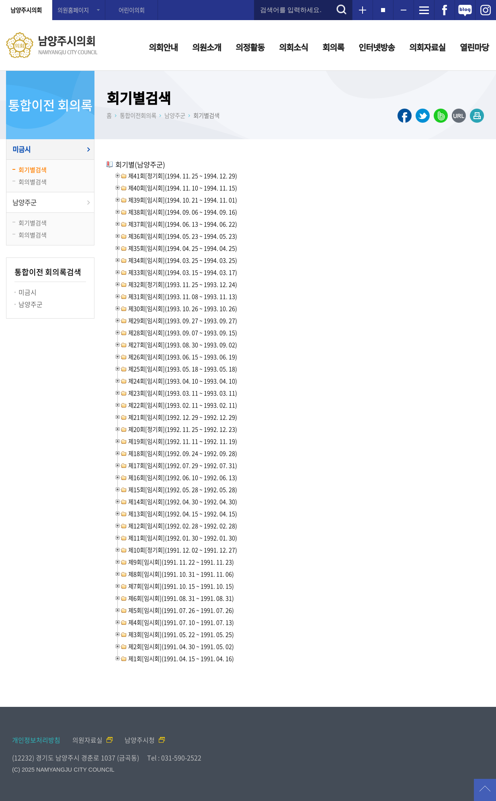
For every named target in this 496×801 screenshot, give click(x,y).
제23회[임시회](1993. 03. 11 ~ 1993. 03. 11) (182, 393)
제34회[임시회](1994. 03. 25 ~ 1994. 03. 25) (182, 260)
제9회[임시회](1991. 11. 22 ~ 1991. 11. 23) (181, 562)
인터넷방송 (377, 47)
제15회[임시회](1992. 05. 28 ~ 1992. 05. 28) (182, 489)
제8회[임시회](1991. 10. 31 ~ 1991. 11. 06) (181, 574)
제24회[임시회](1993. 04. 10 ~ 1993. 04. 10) (182, 381)
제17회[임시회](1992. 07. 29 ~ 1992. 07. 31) (182, 465)
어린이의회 (132, 10)
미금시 (21, 149)
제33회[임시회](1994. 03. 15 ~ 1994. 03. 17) (182, 272)
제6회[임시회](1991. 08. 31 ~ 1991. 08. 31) (181, 598)
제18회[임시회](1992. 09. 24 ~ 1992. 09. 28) (182, 453)
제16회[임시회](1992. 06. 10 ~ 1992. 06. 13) (182, 477)
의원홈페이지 (73, 10)
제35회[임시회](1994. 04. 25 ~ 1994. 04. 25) (182, 248)
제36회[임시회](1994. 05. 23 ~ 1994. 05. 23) (182, 236)
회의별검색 (32, 181)
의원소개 (206, 47)
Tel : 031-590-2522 (174, 757)
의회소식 (293, 47)
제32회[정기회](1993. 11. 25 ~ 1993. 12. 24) (182, 284)
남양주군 (24, 202)
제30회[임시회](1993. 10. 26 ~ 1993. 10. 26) (182, 308)
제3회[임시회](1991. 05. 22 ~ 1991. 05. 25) (181, 634)
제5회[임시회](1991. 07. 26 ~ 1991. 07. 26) (181, 610)
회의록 (333, 47)
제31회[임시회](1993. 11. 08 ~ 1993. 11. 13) (182, 296)
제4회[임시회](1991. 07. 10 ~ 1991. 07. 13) (181, 622)
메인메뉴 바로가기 (248, 0)
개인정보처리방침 (36, 740)
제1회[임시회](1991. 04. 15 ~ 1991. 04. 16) (181, 658)
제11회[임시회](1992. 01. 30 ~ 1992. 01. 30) (182, 537)
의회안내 (163, 47)
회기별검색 (32, 169)
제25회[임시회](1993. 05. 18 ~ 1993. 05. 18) (182, 368)
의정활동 (250, 47)
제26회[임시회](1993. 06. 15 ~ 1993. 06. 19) (182, 356)
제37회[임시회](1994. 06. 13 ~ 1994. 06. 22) (182, 224)
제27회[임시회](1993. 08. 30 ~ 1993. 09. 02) (182, 344)
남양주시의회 (26, 10)
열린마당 (474, 47)
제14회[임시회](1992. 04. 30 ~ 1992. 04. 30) (182, 501)
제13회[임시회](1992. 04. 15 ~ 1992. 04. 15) (182, 513)
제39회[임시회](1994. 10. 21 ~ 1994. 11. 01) (182, 200)
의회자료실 (427, 47)
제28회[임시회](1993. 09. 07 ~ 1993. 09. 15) (182, 332)
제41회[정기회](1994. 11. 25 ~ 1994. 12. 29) (182, 175)
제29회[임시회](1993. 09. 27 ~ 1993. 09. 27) (182, 320)
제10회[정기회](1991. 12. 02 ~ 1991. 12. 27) (182, 550)
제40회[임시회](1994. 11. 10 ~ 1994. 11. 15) (182, 187)
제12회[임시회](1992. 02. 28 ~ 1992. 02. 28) (182, 525)
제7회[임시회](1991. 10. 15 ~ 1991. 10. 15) (181, 586)
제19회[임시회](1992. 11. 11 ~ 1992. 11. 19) (182, 441)
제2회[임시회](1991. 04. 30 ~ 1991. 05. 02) (181, 646)
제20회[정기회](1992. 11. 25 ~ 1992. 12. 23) (182, 429)
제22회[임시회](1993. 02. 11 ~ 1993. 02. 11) (182, 405)
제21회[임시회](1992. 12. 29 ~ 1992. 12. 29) (182, 417)
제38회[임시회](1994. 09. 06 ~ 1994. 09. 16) (182, 212)
